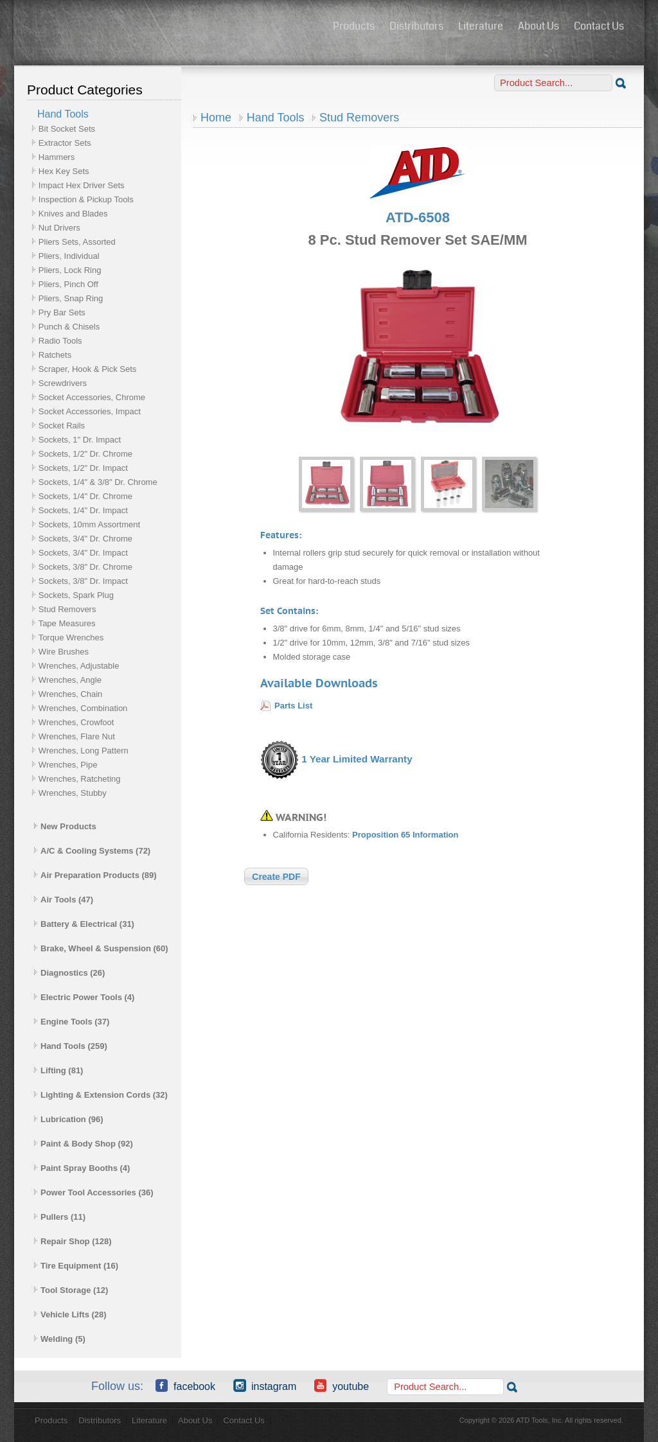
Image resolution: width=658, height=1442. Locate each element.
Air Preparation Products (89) (95, 875)
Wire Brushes (64, 651)
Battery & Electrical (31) (83, 924)
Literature (480, 26)
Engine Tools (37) (71, 1021)
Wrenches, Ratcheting (80, 779)
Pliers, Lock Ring (70, 270)
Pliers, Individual (69, 256)
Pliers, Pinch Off (68, 284)
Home (215, 117)
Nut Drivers (59, 228)
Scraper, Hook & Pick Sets (87, 369)
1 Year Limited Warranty (356, 758)
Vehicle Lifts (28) (70, 1314)
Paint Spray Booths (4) (81, 1168)
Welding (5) (59, 1339)
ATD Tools (169, 27)
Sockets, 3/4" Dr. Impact (83, 553)
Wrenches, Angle (70, 680)
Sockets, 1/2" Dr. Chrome (85, 454)
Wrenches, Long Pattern (84, 750)
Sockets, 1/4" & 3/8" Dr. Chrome (98, 482)
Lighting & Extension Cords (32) (100, 1095)
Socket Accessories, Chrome (92, 397)
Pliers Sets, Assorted (77, 242)
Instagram (264, 1385)
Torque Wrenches (71, 637)
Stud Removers (67, 609)
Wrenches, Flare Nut (77, 736)
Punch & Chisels (69, 326)
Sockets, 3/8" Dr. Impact (83, 581)
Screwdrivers (63, 383)
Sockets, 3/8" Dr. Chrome (85, 567)
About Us (538, 26)
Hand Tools (276, 117)
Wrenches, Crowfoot (76, 722)
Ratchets (55, 355)
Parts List (293, 705)
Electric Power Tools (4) (83, 997)
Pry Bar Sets (62, 312)
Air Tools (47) (63, 899)
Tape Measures (67, 623)
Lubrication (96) (68, 1119)
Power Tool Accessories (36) (93, 1192)
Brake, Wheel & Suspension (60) (100, 948)
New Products (64, 826)
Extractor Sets (65, 143)
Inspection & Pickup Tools (86, 199)
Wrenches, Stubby (73, 793)
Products (354, 26)
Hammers (57, 157)
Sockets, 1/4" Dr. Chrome (85, 496)
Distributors (416, 26)
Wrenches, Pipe (68, 764)
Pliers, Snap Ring (71, 298)
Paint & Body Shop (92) (83, 1143)
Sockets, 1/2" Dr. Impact (83, 468)
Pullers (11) (59, 1217)
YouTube (341, 1385)
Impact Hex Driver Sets (82, 185)
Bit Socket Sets (67, 129)
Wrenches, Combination (83, 708)
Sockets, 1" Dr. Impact (80, 439)
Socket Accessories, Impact (90, 411)
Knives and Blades (73, 213)
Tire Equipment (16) (75, 1266)
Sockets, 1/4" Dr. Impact (83, 510)
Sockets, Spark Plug (76, 595)
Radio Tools (60, 341)
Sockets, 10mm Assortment (89, 524)
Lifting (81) (58, 1070)
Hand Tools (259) (70, 1046)
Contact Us (599, 26)
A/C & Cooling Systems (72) (91, 851)
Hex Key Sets (64, 171)
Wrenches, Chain (70, 694)
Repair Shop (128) (72, 1241)
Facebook (185, 1385)
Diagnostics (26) (69, 973)
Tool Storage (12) (70, 1290)
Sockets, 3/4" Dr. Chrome (85, 538)
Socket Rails (62, 425)
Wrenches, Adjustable (79, 666)
